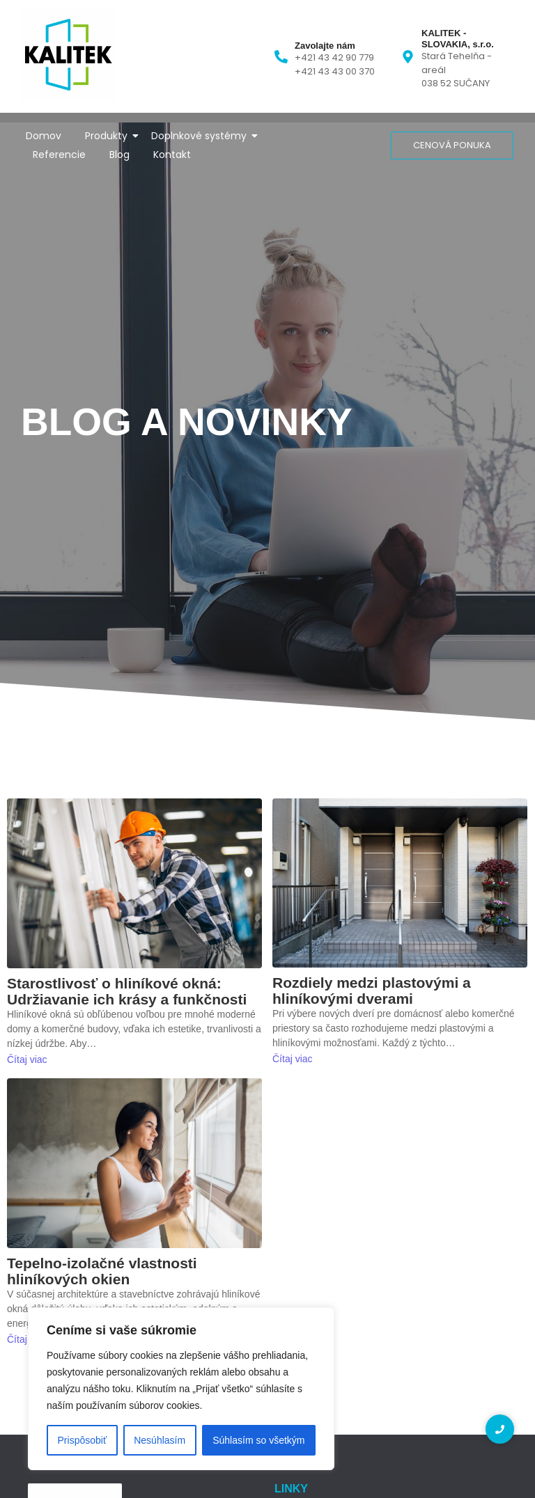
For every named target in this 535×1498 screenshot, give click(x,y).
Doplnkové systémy (201, 136)
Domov (43, 136)
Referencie (59, 154)
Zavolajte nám (325, 45)
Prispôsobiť (82, 1440)
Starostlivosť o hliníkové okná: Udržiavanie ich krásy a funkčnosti (127, 991)
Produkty (108, 136)
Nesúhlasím (159, 1440)
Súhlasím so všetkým (258, 1440)
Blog (119, 154)
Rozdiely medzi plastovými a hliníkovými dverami (371, 991)
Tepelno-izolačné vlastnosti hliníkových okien (102, 1271)
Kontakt (172, 154)
